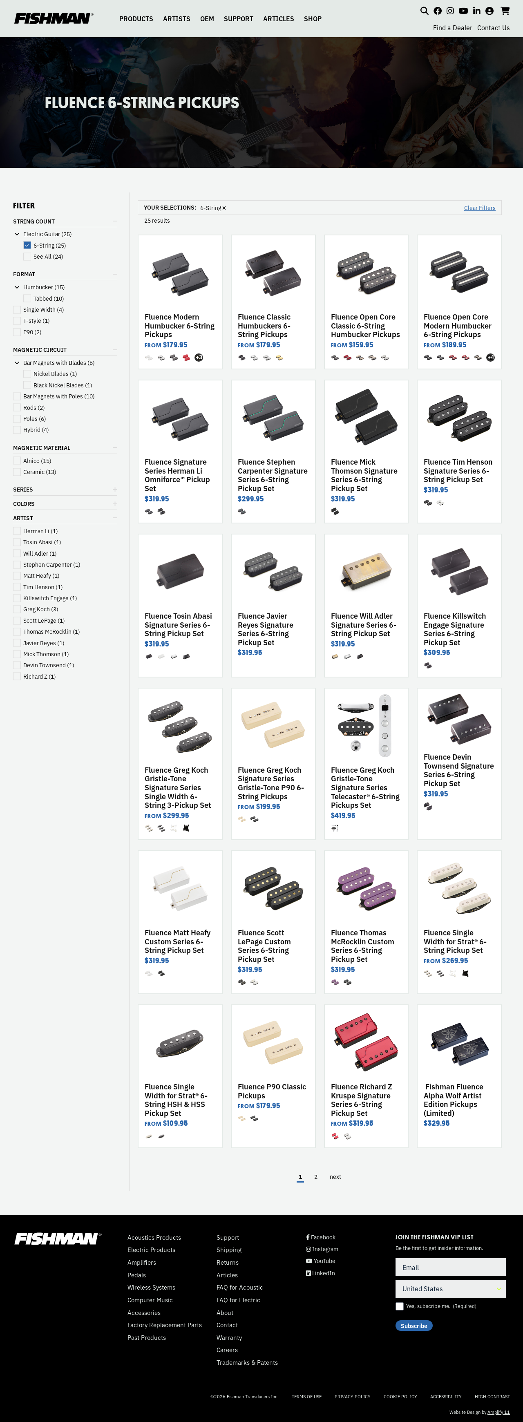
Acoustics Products (154, 1237)
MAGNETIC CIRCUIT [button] (40, 349)
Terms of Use (307, 1396)
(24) (48, 256)
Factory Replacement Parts (164, 1325)
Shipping (229, 1249)
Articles (227, 1275)
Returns (228, 1262)
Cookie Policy (400, 1396)
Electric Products (151, 1249)
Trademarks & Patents (247, 1362)
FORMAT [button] (24, 274)
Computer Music (150, 1300)
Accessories (144, 1312)
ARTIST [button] (23, 518)
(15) (37, 461)
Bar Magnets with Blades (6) (59, 363)
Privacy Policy (353, 1396)
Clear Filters (480, 207)
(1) (36, 320)
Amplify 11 (498, 1412)
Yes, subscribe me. (441, 1306)
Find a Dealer (452, 27)
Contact (227, 1325)
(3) (40, 609)
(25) (50, 245)
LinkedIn (320, 1273)
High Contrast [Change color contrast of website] (492, 1396)
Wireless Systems (151, 1287)
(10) (49, 298)
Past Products (146, 1337)
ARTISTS (176, 18)
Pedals (136, 1275)
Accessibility (446, 1396)
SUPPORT (238, 18)
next (335, 1177)
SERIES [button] (23, 489)
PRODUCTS (136, 18)
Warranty (229, 1337)
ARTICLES (278, 18)
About (225, 1312)
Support (228, 1237)
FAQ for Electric (238, 1300)
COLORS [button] (24, 503)
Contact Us (493, 27)
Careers (227, 1350)
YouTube (320, 1261)
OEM (207, 18)
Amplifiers (141, 1262)
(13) (39, 472)
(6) (34, 419)
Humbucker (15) (44, 287)
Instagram (322, 1249)
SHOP (313, 18)
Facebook (320, 1237)
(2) (32, 332)
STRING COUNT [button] (34, 221)
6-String (213, 207)
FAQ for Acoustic (240, 1287)
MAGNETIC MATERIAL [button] (41, 447)
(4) (43, 309)
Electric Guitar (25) (47, 234)
